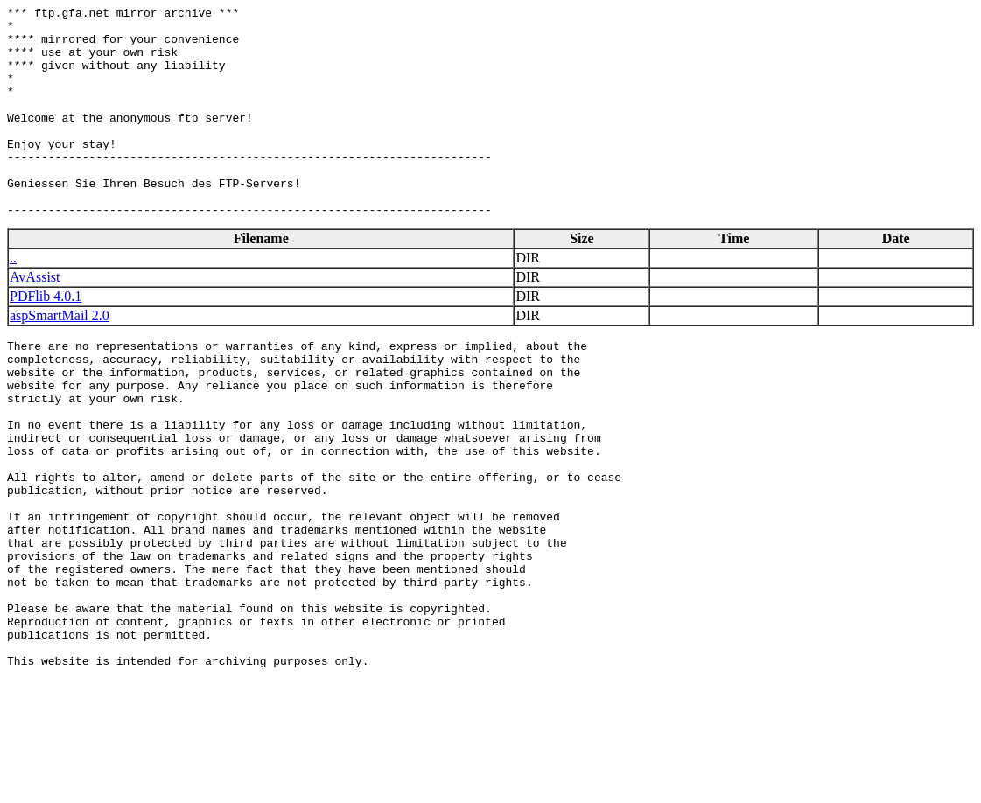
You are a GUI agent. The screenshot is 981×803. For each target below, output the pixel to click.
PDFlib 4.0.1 (45, 338)
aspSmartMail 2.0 (59, 357)
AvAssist (35, 318)
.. (13, 299)
